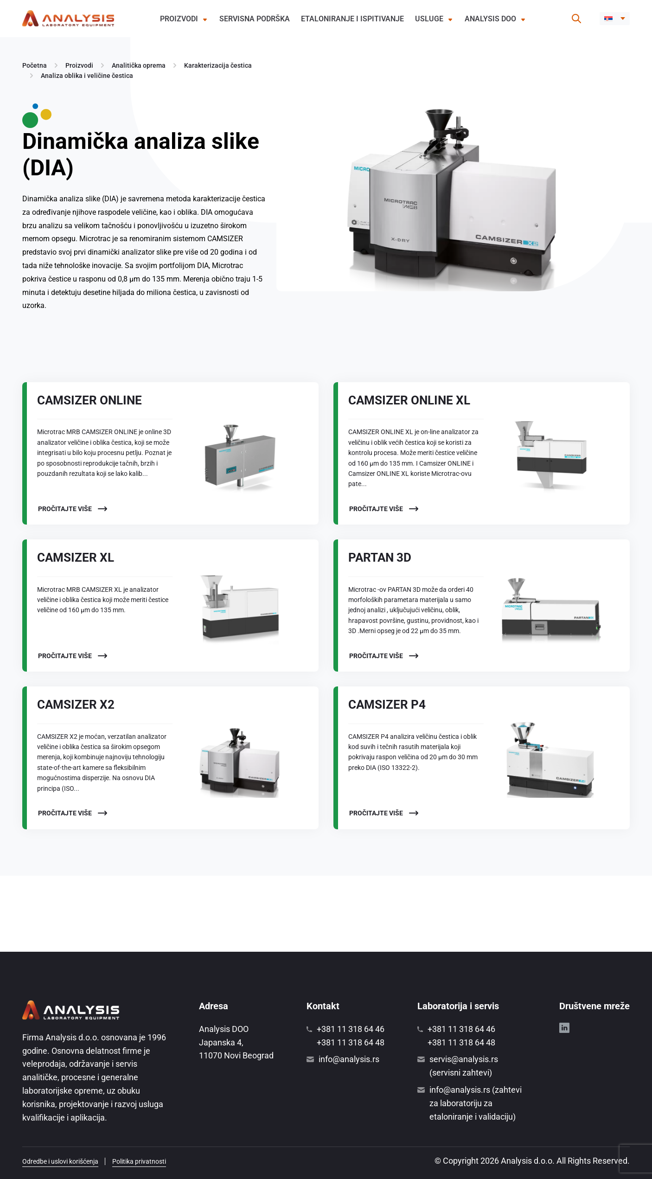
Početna (34, 65)
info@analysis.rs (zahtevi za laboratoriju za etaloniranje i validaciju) (475, 1103)
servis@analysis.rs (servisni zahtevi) (463, 1065)
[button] (615, 18)
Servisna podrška (254, 18)
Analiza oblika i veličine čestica (87, 75)
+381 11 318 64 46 (350, 1029)
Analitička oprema (139, 65)
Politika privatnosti (139, 1161)
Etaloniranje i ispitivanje (352, 18)
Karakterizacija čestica (218, 65)
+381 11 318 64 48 (350, 1042)
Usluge (429, 18)
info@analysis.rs (349, 1059)
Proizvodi (179, 18)
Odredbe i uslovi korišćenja (60, 1161)
